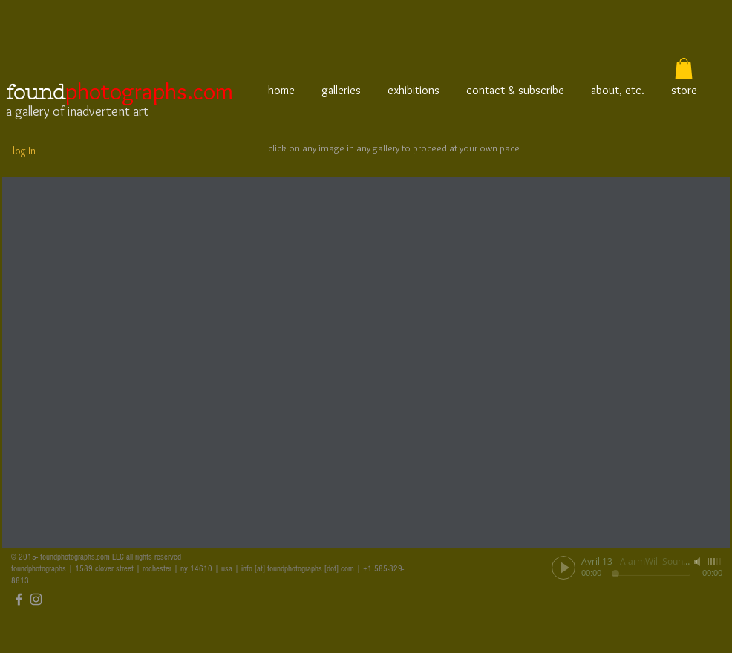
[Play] (563, 567)
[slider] (715, 561)
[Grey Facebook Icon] (19, 599)
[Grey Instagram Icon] (36, 599)
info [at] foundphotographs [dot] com (297, 569)
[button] (684, 68)
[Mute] (698, 561)
